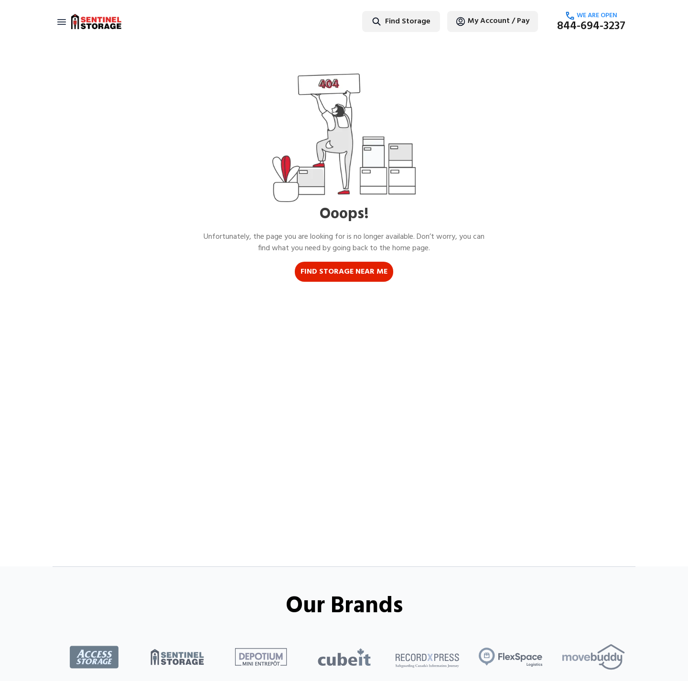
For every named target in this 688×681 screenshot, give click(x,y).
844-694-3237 (591, 26)
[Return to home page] (96, 21)
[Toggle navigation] (61, 21)
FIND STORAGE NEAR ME (344, 272)
